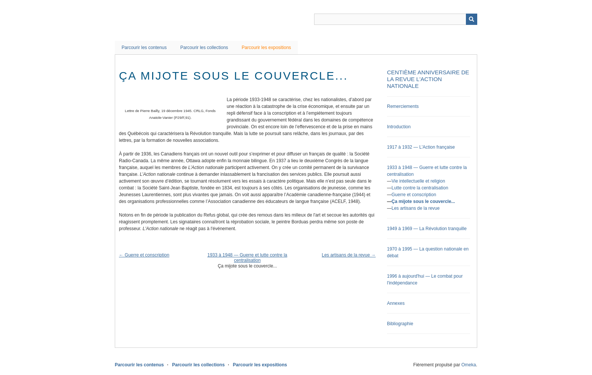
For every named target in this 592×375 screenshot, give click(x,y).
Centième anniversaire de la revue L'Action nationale (428, 79)
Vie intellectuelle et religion (418, 181)
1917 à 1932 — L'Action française (421, 147)
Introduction (399, 126)
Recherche (471, 19)
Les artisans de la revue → (349, 255)
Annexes (396, 303)
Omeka (468, 364)
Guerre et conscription (414, 194)
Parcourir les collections (204, 47)
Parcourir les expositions (266, 47)
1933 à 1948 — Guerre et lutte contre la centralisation (247, 257)
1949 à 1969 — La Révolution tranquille (427, 228)
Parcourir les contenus (144, 47)
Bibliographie (400, 323)
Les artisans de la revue (415, 208)
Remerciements (403, 106)
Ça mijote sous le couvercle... (423, 201)
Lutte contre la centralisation (420, 188)
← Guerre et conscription (144, 255)
